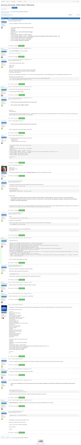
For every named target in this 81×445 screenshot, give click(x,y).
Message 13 (10, 59)
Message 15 (10, 86)
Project (7, 1)
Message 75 (10, 380)
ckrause (2, 48)
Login (77, 1)
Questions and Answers (5, 11)
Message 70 (10, 293)
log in (12, 14)
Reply (20, 45)
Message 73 (10, 358)
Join (74, 1)
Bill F (2, 304)
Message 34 (10, 135)
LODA (3, 1)
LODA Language (42, 443)
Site (25, 1)
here (27, 74)
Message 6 (29, 48)
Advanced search (3, 9)
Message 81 (10, 400)
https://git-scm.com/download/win (15, 53)
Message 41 (10, 165)
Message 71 (10, 304)
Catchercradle (3, 59)
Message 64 (10, 237)
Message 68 (10, 265)
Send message (4, 51)
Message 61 (30, 237)
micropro (2, 411)
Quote (23, 45)
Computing (13, 1)
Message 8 (9, 48)
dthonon (2, 135)
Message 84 (10, 411)
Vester (2, 165)
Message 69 (10, 282)
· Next (8, 16)
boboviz (2, 20)
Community (20, 1)
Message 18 (10, 120)
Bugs (11, 11)
